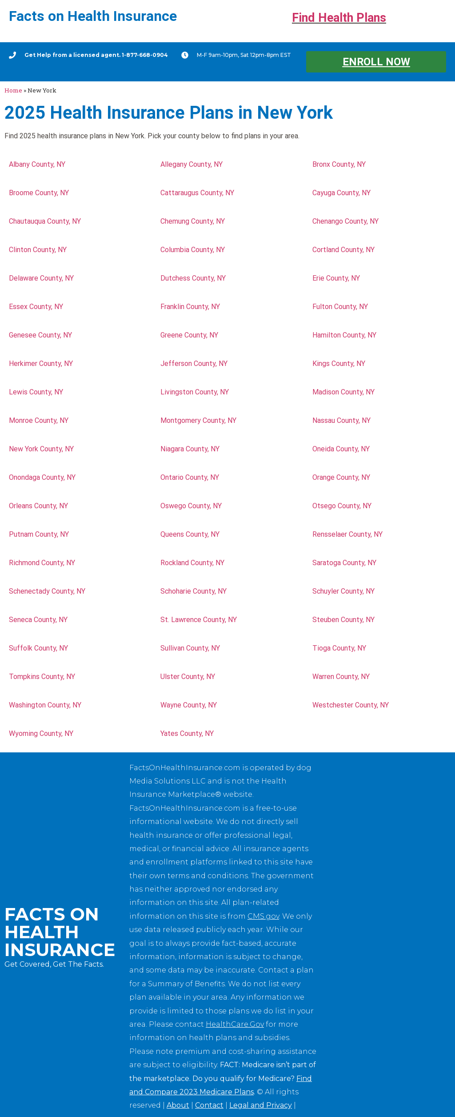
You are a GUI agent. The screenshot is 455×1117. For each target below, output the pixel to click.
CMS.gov (263, 916)
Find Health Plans (339, 18)
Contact (209, 1105)
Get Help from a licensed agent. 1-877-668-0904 (96, 55)
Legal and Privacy (260, 1105)
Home (13, 90)
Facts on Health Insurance (93, 16)
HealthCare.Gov (235, 1024)
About (178, 1105)
